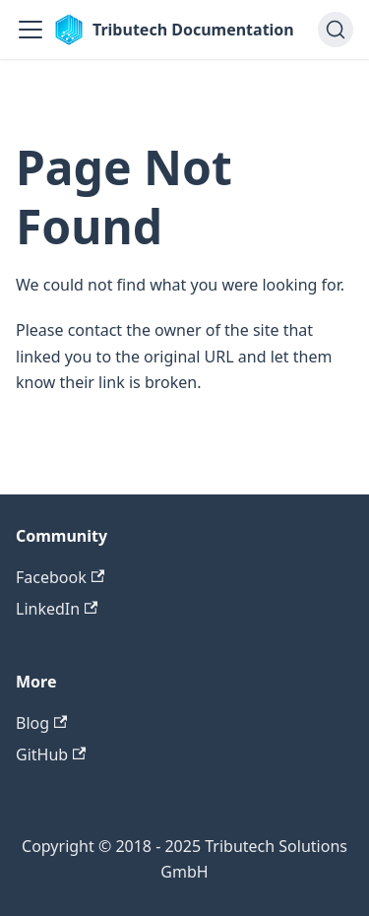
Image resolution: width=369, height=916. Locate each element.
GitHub (51, 754)
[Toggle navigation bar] (30, 29)
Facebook (60, 577)
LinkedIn (56, 609)
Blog (41, 723)
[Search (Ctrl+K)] (335, 29)
